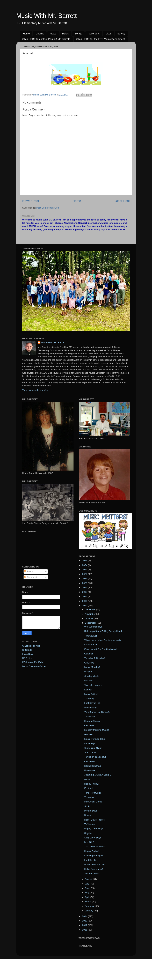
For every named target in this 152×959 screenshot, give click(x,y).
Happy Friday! (91, 784)
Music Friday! (91, 694)
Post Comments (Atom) (48, 207)
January (89, 910)
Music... (88, 779)
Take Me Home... (93, 685)
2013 (85, 920)
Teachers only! (91, 873)
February (90, 906)
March (88, 901)
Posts (28, 571)
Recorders (94, 33)
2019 (85, 587)
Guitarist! (88, 653)
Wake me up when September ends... (103, 640)
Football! (88, 788)
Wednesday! (90, 707)
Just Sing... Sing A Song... (97, 774)
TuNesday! (89, 716)
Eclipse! (88, 671)
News (53, 33)
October (89, 618)
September (91, 623)
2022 (85, 574)
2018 (85, 592)
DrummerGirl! (91, 644)
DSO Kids (27, 658)
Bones (87, 815)
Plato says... (90, 770)
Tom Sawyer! (91, 636)
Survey (121, 33)
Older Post (122, 201)
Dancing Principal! (93, 855)
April (87, 897)
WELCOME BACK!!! (94, 864)
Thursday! (89, 698)
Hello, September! (93, 869)
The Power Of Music (94, 846)
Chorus (40, 33)
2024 (85, 565)
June (88, 888)
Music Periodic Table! (95, 739)
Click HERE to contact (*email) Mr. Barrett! (46, 39)
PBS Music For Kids (32, 662)
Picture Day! (90, 810)
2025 (85, 560)
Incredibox (27, 654)
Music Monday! (92, 667)
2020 (85, 583)
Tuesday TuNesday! (94, 658)
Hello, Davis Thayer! (94, 819)
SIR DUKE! (90, 752)
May (87, 892)
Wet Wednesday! (93, 626)
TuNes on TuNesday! (95, 757)
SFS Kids (27, 650)
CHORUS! (89, 761)
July (87, 883)
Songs (78, 33)
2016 (85, 601)
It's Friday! (89, 743)
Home (26, 33)
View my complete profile (35, 390)
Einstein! (88, 734)
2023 (85, 569)
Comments (31, 577)
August (89, 879)
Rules (65, 33)
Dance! (88, 689)
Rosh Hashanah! (93, 766)
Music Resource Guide (34, 666)
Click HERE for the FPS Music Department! (100, 39)
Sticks (87, 806)
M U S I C (89, 842)
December (90, 609)
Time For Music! (92, 793)
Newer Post (30, 201)
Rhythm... (89, 833)
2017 (85, 596)
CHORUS (89, 662)
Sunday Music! (91, 676)
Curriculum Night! (93, 748)
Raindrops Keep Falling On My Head (103, 631)
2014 (85, 916)
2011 (85, 929)
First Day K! (90, 860)
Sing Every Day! (92, 837)
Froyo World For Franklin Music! (100, 649)
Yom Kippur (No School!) (97, 712)
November (90, 614)
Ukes (108, 33)
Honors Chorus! (92, 721)
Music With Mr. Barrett (46, 15)
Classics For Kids (31, 646)
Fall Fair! (88, 680)
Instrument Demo (93, 801)
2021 (85, 578)
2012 (85, 925)
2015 (85, 605)
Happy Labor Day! (93, 828)
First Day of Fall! (92, 703)
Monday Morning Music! (96, 730)
